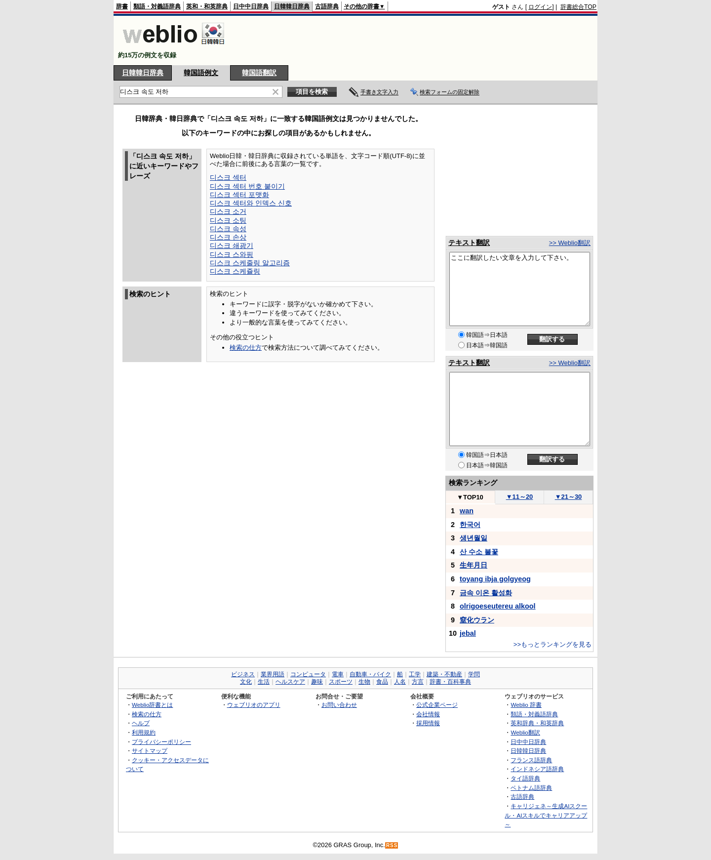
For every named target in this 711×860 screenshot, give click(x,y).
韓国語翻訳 (259, 73)
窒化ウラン (477, 620)
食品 (382, 682)
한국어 (470, 525)
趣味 (317, 682)
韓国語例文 (201, 73)
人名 (400, 682)
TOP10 (470, 497)
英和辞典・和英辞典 (537, 723)
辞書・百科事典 (450, 682)
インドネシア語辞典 (537, 769)
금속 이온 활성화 (486, 593)
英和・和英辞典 (207, 6)
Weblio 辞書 (526, 704)
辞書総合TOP (578, 6)
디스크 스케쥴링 (235, 271)
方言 (418, 682)
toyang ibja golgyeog (495, 579)
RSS (392, 845)
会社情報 (428, 714)
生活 (264, 682)
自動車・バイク (370, 674)
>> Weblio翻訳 (570, 242)
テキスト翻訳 (469, 242)
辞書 (122, 6)
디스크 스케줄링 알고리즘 (250, 263)
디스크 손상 (228, 237)
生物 (364, 682)
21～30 (568, 496)
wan (467, 511)
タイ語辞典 (525, 778)
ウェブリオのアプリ (253, 704)
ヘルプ (141, 723)
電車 (338, 674)
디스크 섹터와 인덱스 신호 (251, 203)
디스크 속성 (228, 229)
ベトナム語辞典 (531, 787)
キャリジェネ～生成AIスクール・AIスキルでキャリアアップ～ (546, 815)
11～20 (519, 496)
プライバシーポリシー (161, 741)
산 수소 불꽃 (479, 552)
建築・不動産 (444, 674)
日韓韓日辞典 (292, 6)
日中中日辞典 (251, 6)
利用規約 (144, 732)
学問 (474, 674)
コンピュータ (308, 674)
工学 (415, 674)
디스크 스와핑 (231, 254)
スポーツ (341, 682)
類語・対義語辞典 (157, 6)
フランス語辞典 (531, 760)
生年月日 (473, 565)
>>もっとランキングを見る (553, 644)
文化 (246, 682)
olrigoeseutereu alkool (498, 606)
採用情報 (428, 723)
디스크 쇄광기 (231, 245)
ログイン (540, 6)
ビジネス (243, 674)
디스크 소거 (228, 211)
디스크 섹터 (228, 177)
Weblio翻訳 (525, 732)
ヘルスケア (290, 682)
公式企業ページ (437, 704)
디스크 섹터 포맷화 (239, 195)
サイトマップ (149, 750)
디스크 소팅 (228, 220)
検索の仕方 (246, 347)
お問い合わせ (339, 704)
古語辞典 (327, 6)
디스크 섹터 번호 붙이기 (247, 186)
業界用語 (272, 674)
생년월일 (473, 538)
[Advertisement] (416, 40)
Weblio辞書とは (152, 704)
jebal (468, 633)
